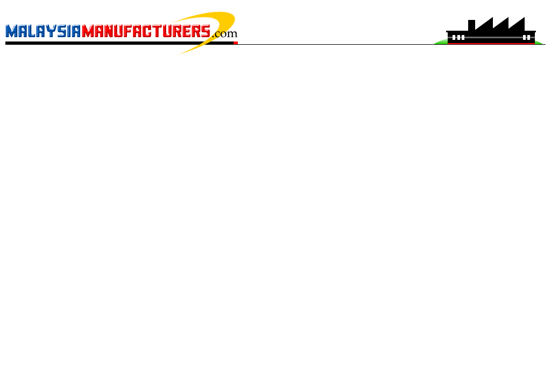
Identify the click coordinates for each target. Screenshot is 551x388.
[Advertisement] (275, 78)
